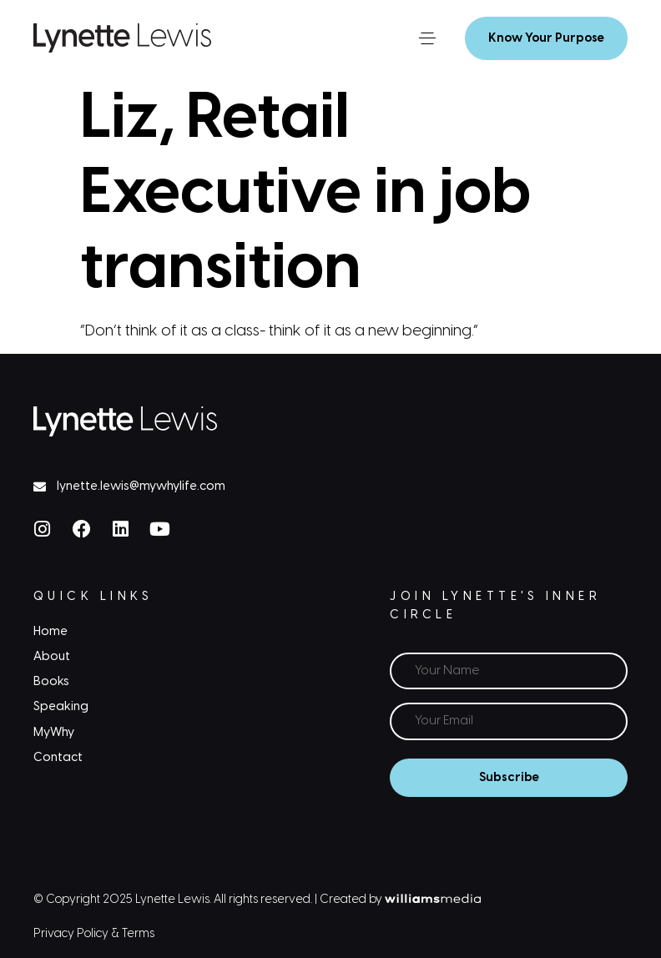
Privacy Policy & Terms (93, 934)
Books (51, 681)
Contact (58, 757)
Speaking (60, 706)
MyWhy (53, 732)
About (51, 656)
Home (50, 631)
